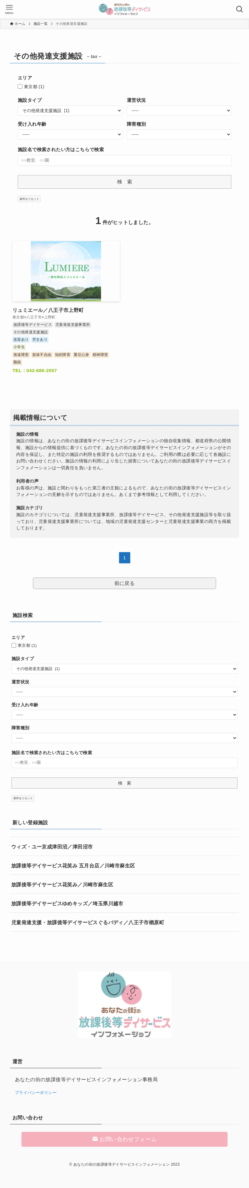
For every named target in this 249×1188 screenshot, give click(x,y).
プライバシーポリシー (36, 1092)
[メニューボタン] (9, 9)
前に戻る (124, 583)
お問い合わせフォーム (124, 1139)
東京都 (34, 86)
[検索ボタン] (239, 9)
